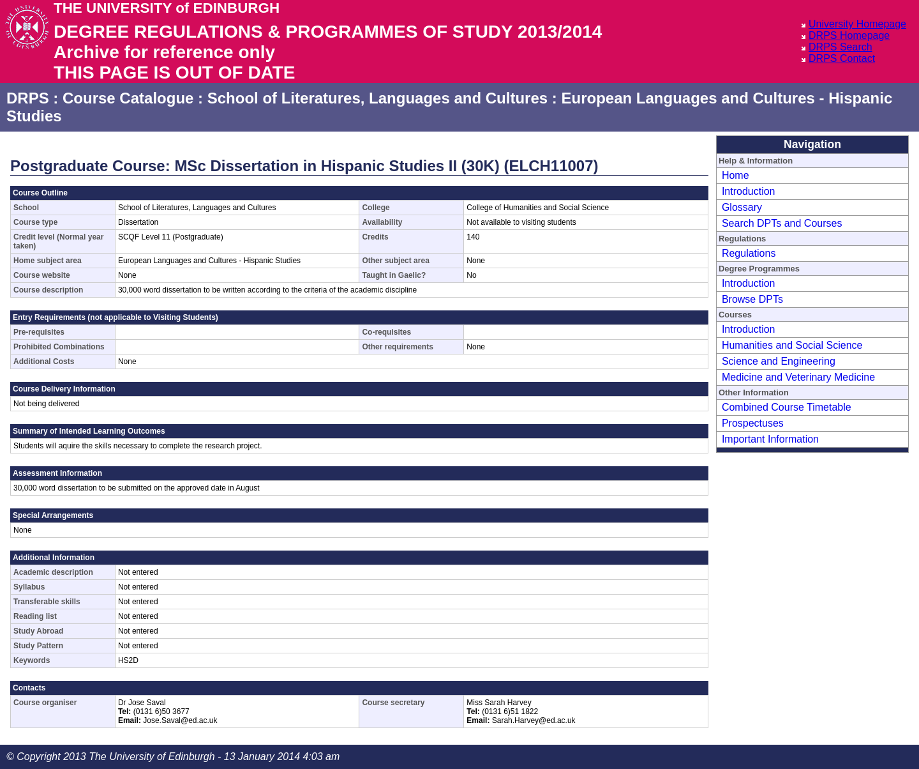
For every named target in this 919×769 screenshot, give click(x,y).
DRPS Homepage (849, 35)
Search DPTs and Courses (782, 223)
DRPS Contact (842, 58)
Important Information (770, 439)
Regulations (749, 253)
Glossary (742, 207)
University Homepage (857, 24)
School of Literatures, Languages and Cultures (377, 98)
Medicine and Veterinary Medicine (798, 377)
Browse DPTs (752, 299)
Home (735, 175)
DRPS (27, 98)
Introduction (748, 191)
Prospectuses (753, 423)
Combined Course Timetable (786, 407)
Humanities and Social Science (792, 345)
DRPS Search (840, 47)
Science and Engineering (778, 361)
